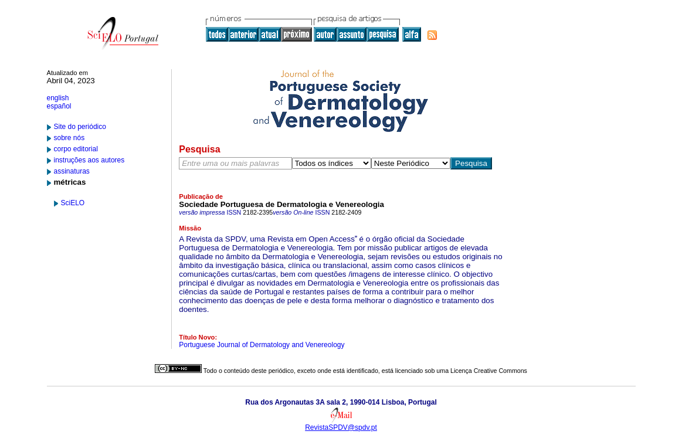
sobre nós (69, 138)
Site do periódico (80, 127)
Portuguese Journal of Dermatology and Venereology (261, 345)
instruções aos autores (89, 160)
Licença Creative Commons (488, 370)
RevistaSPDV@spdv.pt (341, 427)
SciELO (73, 203)
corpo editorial (76, 149)
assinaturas (72, 171)
